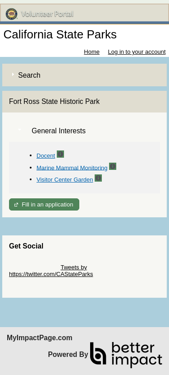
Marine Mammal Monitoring (72, 167)
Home (92, 51)
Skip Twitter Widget (34, 267)
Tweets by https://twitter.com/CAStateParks (51, 270)
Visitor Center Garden (65, 179)
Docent (46, 155)
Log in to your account (137, 51)
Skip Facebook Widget (38, 280)
